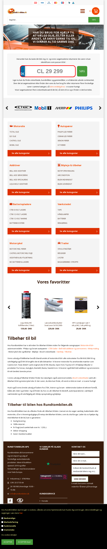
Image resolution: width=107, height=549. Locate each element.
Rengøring (62, 223)
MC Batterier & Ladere (19, 262)
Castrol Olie (15, 140)
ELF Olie (13, 136)
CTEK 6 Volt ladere (18, 210)
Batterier (62, 218)
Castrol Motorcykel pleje (21, 253)
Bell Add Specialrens (19, 180)
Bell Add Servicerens (19, 175)
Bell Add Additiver (18, 171)
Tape (60, 210)
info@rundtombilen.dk (19, 493)
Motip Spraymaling (66, 171)
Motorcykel (16, 243)
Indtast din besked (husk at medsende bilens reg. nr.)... (85, 469)
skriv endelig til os (57, 86)
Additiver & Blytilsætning (21, 257)
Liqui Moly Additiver (19, 184)
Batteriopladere (20, 204)
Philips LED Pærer (65, 132)
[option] (23, 108)
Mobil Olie (14, 145)
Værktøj (60, 351)
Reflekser (62, 253)
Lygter (61, 257)
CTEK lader (53, 348)
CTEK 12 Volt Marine (18, 218)
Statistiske (9, 530)
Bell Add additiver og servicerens (73, 348)
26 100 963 (14, 486)
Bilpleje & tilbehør (70, 165)
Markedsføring (11, 522)
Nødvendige (9, 518)
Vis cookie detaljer (9, 535)
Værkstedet (64, 204)
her (21, 513)
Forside (45, 501)
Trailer (63, 243)
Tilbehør (68, 351)
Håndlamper (63, 214)
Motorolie (17, 126)
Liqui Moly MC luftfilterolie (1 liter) (53, 324)
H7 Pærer (61, 145)
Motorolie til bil (87, 345)
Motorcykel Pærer (18, 249)
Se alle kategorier (21, 153)
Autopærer (65, 126)
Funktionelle (10, 526)
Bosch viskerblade (80, 378)
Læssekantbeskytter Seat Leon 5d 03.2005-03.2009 (81, 324)
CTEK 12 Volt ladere (18, 214)
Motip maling (93, 348)
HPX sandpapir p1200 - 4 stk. (26, 324)
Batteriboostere (17, 223)
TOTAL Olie (14, 132)
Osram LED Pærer (65, 136)
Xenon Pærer (63, 140)
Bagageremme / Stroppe (68, 262)
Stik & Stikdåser (64, 249)
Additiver (15, 165)
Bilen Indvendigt (65, 180)
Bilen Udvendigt (65, 184)
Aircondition (64, 175)
